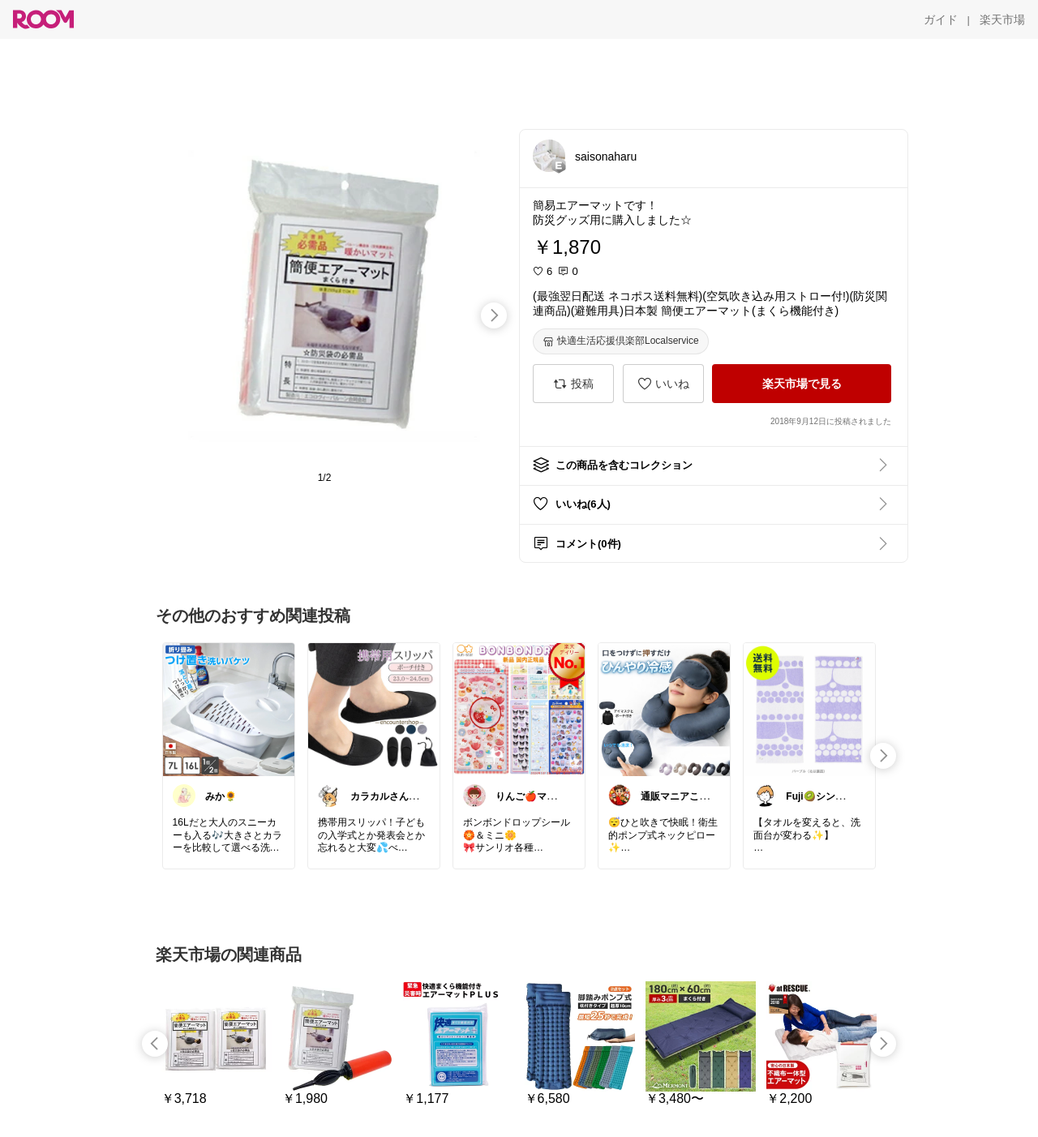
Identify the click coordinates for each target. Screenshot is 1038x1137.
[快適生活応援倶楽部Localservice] (621, 341)
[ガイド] (941, 19)
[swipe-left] (155, 1044)
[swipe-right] (494, 315)
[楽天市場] (1002, 19)
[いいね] (663, 383)
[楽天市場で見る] (801, 383)
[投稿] (573, 383)
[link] (228, 708)
